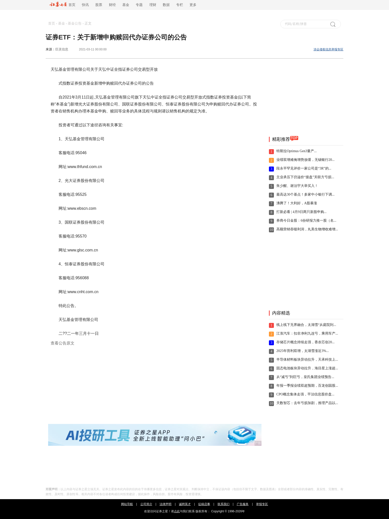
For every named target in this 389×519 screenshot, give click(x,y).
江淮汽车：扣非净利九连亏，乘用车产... (307, 333)
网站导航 (127, 504)
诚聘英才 (185, 504)
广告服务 (243, 504)
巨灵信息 (61, 49)
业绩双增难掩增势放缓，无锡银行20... (305, 160)
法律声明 (165, 504)
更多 (193, 5)
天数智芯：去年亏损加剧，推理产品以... (307, 403)
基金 (125, 5)
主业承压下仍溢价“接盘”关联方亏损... (305, 177)
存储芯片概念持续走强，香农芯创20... (305, 342)
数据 (166, 5)
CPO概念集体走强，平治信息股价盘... (305, 394)
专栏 (179, 5)
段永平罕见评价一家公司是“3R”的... (303, 168)
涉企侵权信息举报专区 (328, 49)
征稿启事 (204, 504)
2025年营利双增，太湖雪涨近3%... (302, 351)
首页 (62, 5)
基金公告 (75, 23)
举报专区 (262, 504)
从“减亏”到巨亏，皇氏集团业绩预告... (305, 377)
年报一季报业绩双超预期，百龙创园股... (307, 385)
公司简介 (146, 504)
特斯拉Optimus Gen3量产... (296, 151)
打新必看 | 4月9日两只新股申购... (301, 212)
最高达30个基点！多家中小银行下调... (305, 194)
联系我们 (223, 504)
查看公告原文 (62, 343)
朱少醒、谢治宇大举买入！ (297, 186)
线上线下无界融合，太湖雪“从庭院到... (306, 325)
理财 (152, 5)
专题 (139, 5)
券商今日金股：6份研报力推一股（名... (306, 220)
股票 (98, 5)
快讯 (85, 5)
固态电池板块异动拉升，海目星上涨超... (307, 368)
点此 (177, 511)
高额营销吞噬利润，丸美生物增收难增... (307, 229)
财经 (112, 5)
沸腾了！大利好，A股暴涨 (296, 203)
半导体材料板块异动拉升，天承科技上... (307, 359)
